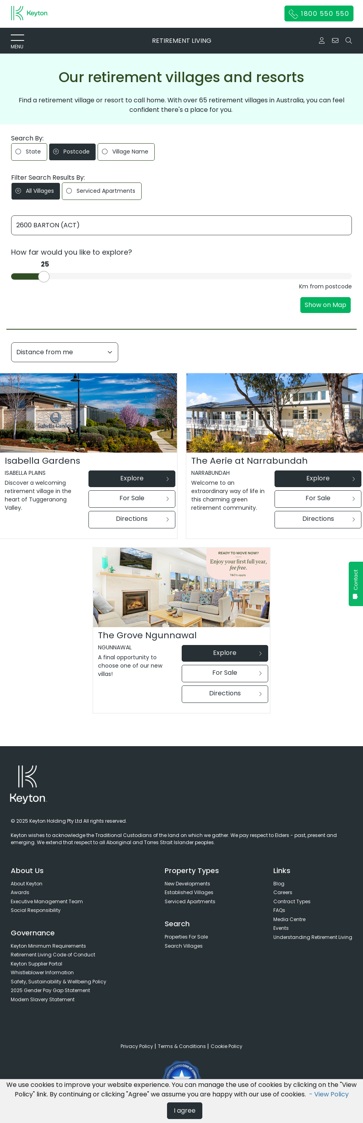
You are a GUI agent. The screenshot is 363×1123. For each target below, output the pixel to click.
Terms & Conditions (182, 1046)
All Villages (34, 191)
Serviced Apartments (100, 191)
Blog (278, 883)
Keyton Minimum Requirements (48, 946)
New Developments (187, 883)
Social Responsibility (36, 910)
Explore (144, 478)
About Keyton (26, 883)
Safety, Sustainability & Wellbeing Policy (58, 981)
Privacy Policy (137, 1046)
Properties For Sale (186, 936)
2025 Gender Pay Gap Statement (50, 990)
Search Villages (184, 946)
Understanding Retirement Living (312, 937)
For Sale (144, 498)
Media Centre (289, 919)
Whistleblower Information (42, 972)
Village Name (125, 151)
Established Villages (189, 892)
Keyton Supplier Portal (36, 963)
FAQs (279, 910)
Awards (20, 892)
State (28, 151)
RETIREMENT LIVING (181, 40)
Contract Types (292, 901)
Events (281, 928)
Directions (142, 518)
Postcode (71, 151)
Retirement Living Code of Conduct (53, 954)
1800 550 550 (319, 14)
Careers (282, 892)
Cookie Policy (226, 1046)
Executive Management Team (47, 901)
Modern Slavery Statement (43, 999)
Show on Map (325, 304)
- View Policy (329, 1094)
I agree (185, 1110)
